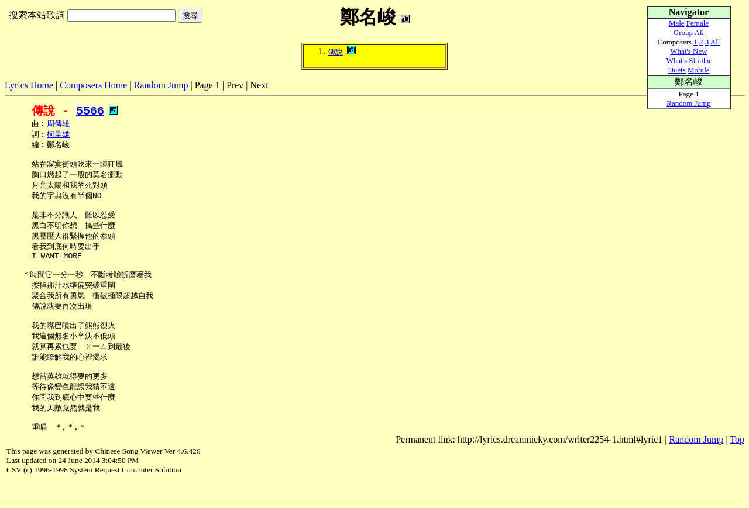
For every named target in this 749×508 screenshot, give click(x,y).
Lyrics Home (29, 85)
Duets (676, 69)
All (700, 32)
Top (737, 466)
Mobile (699, 69)
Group (683, 32)
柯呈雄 (58, 135)
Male (677, 23)
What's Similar (688, 60)
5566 (90, 111)
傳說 (335, 51)
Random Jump (161, 85)
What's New (688, 51)
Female (697, 23)
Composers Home (93, 85)
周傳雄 (58, 124)
